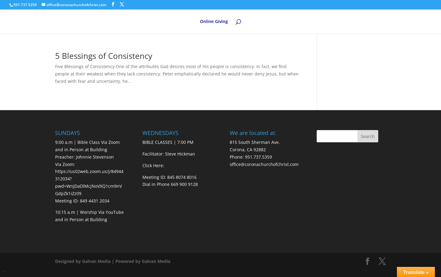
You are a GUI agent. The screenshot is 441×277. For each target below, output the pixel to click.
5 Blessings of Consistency (103, 55)
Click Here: (153, 165)
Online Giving (214, 21)
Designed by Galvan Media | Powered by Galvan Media (112, 261)
